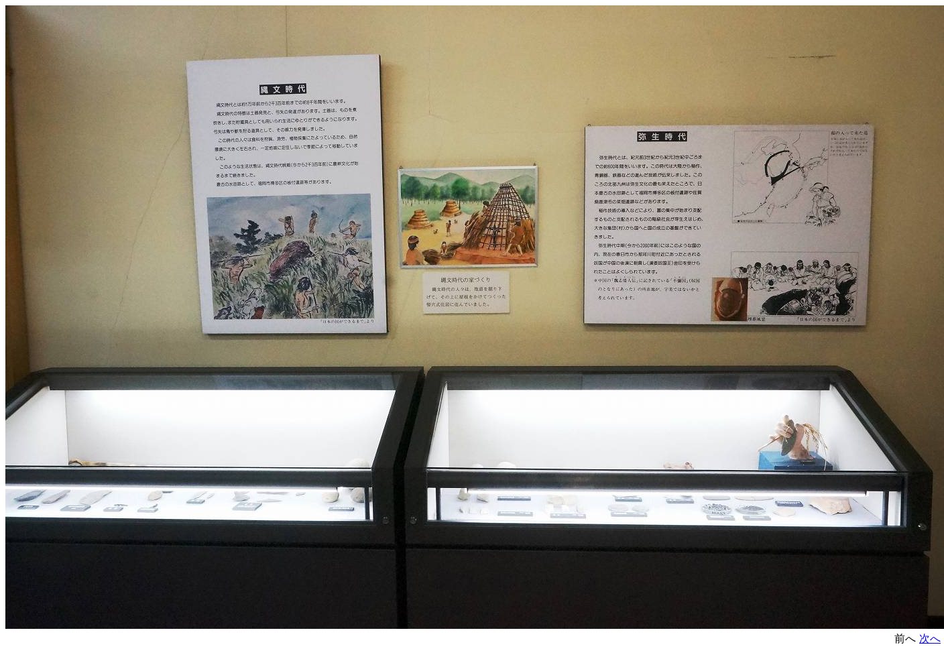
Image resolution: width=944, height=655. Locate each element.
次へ (930, 638)
